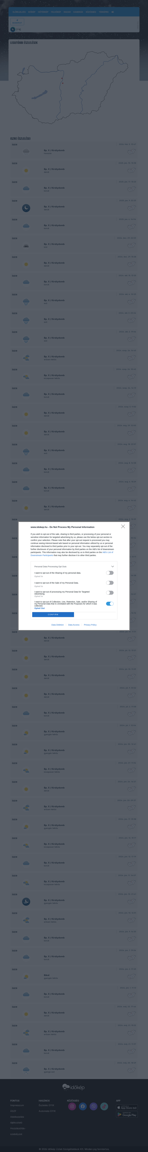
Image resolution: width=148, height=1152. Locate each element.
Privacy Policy (90, 625)
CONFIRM (53, 615)
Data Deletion (57, 625)
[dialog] (74, 576)
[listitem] (74, 566)
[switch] (110, 573)
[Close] (124, 527)
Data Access (73, 625)
